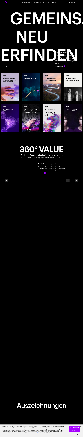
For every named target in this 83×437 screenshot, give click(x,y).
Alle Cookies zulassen (74, 427)
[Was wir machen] (60, 66)
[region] (41, 430)
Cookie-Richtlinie (20, 432)
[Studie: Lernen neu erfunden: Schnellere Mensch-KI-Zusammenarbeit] (10, 87)
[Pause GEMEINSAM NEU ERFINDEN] (6, 66)
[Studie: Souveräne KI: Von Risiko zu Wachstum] (52, 87)
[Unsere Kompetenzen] (27, 2)
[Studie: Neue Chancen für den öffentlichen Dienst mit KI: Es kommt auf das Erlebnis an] (31, 118)
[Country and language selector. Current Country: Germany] (73, 2)
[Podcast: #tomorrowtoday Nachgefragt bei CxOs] (73, 87)
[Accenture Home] (9, 2)
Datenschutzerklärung (35, 432)
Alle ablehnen (74, 430)
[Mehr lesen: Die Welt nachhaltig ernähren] (42, 172)
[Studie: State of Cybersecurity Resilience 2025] (73, 118)
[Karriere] (55, 2)
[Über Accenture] (46, 2)
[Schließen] (80, 426)
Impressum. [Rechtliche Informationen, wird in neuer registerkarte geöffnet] (54, 432)
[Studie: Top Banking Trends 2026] (10, 118)
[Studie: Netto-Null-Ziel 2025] (31, 87)
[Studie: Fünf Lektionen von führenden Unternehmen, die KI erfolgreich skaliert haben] (52, 118)
